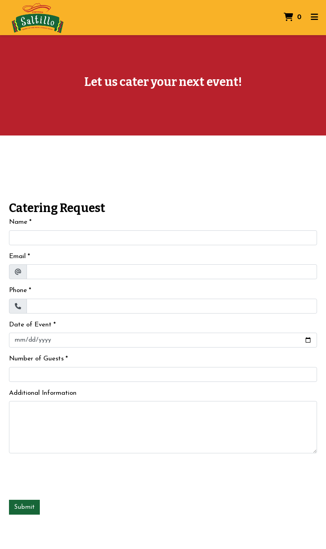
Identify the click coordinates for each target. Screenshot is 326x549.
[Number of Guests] (163, 374)
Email (17, 256)
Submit (24, 507)
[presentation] (68, 475)
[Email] (172, 271)
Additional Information (43, 393)
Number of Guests (36, 358)
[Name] (163, 237)
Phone (18, 290)
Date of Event (30, 324)
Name (18, 222)
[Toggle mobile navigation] (314, 17)
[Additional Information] (163, 427)
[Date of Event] (163, 340)
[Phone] (172, 306)
